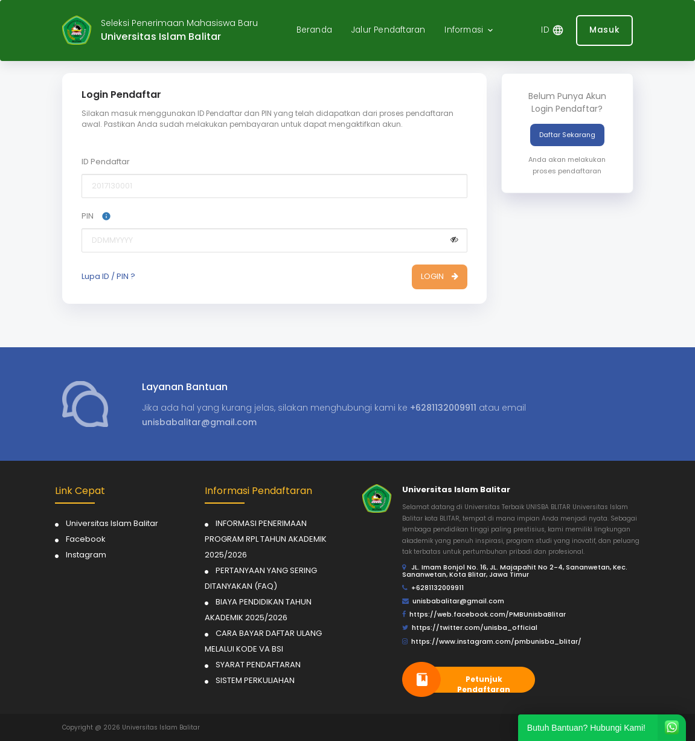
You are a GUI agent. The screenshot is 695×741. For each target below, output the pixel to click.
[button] (469, 30)
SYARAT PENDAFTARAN (258, 664)
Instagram (86, 554)
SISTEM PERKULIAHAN (255, 680)
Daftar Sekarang (567, 135)
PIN (96, 216)
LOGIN (439, 276)
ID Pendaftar (106, 161)
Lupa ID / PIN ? (108, 276)
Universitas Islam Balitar (112, 523)
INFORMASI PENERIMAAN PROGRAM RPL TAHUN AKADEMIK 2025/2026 (266, 539)
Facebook (86, 539)
